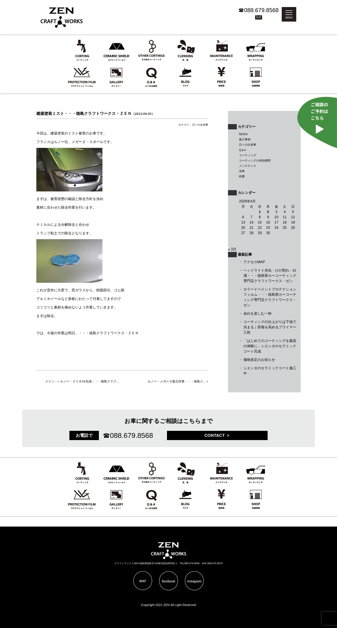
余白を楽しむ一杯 (257, 313)
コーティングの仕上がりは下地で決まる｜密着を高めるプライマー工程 (269, 327)
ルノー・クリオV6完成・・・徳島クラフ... (89, 381)
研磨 (242, 176)
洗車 (242, 171)
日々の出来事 (247, 144)
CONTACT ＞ (217, 435)
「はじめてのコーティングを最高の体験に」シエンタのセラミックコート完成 (269, 346)
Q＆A (242, 150)
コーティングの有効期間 (254, 160)
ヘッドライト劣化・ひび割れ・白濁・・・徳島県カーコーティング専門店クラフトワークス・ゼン (269, 275)
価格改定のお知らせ (259, 360)
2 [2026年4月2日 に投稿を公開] (268, 212)
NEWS (243, 134)
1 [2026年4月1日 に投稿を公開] (260, 212)
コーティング (247, 155)
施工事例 (244, 139)
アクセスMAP (254, 262)
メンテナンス (247, 165)
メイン (49, 381)
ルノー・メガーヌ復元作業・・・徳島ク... (177, 381)
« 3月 (232, 249)
